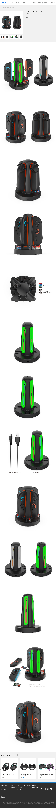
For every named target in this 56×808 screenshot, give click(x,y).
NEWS (19, 2)
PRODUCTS (14, 2)
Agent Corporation (13, 790)
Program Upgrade (35, 787)
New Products (19, 785)
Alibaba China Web (27, 788)
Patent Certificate (14, 787)
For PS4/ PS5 (3, 787)
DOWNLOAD (34, 2)
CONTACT (28, 2)
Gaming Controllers (4, 785)
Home (1, 7)
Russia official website (28, 791)
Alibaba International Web (27, 786)
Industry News (19, 789)
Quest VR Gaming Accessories (4, 797)
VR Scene (25, 793)
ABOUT (23, 2)
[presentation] (55, 769)
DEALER (40, 2)
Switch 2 (14, 7)
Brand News (19, 787)
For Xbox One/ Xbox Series (6, 791)
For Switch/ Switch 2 (10, 7)
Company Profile (14, 785)
